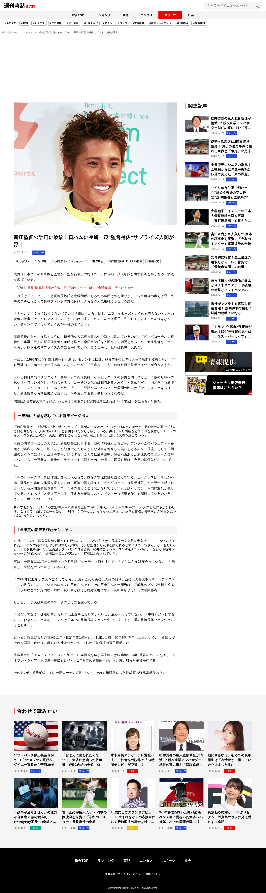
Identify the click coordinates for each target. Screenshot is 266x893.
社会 (193, 15)
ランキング (102, 15)
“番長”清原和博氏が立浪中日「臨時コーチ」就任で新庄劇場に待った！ (76, 288)
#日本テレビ (91, 23)
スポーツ (171, 15)
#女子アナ (39, 23)
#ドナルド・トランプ (115, 23)
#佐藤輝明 (199, 23)
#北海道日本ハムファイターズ (69, 261)
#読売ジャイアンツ (160, 23)
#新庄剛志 (97, 261)
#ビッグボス (23, 261)
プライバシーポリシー (130, 874)
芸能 (125, 15)
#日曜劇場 (182, 23)
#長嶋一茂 (153, 261)
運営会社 (110, 874)
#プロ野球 (56, 23)
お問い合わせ (153, 874)
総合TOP (76, 15)
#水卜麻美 (73, 23)
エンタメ (147, 15)
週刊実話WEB (9, 32)
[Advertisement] (133, 72)
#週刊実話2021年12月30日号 (125, 261)
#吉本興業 (138, 23)
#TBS (24, 23)
